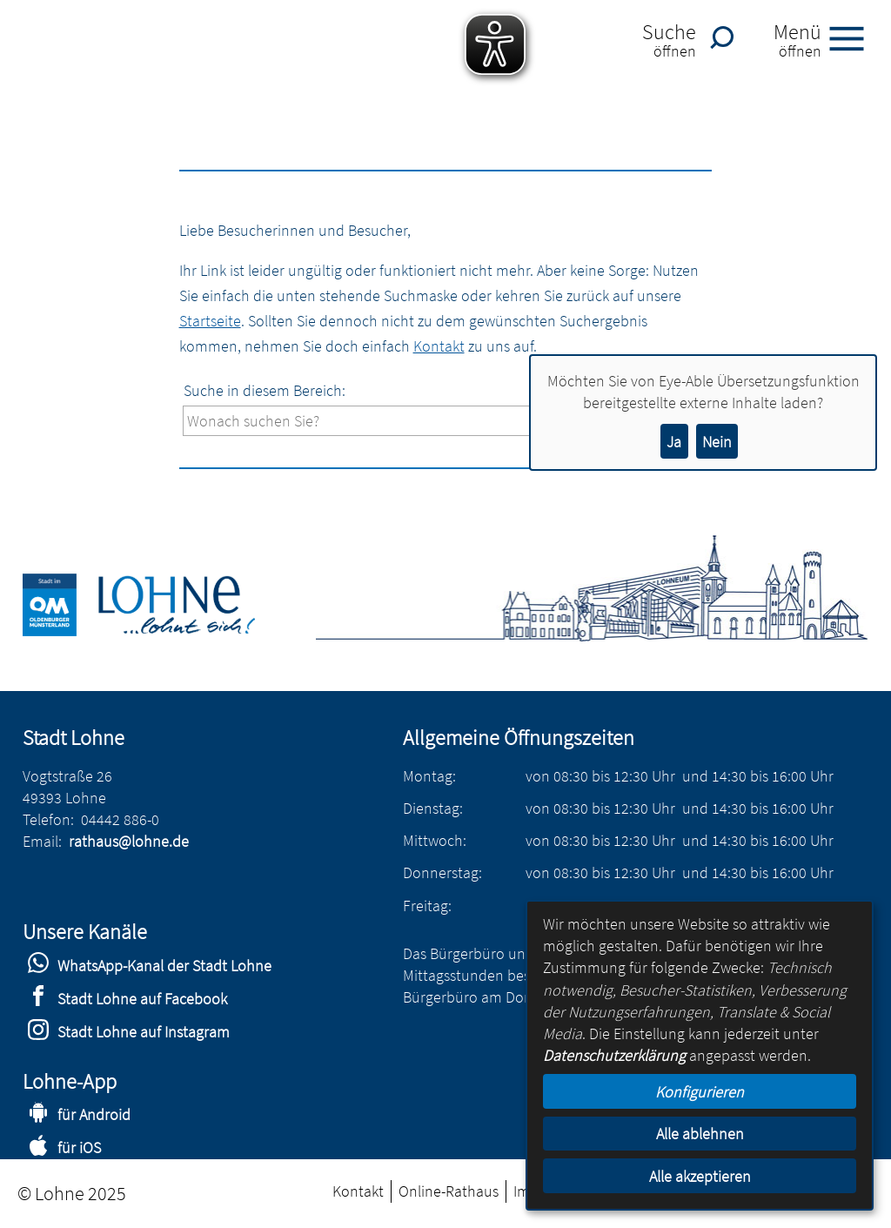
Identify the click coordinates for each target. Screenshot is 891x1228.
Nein (717, 442)
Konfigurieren (699, 1092)
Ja (674, 442)
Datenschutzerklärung (614, 1055)
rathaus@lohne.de (129, 841)
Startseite (210, 321)
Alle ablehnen (700, 1134)
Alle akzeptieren (700, 1176)
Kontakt (439, 346)
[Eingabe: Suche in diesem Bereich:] (457, 421)
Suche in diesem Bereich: (264, 390)
